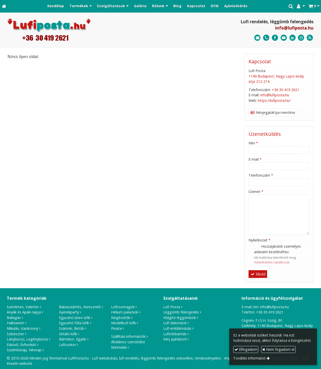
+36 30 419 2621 (285, 89)
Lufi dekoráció (175, 322)
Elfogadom (245, 349)
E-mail (255, 159)
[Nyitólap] (4, 6)
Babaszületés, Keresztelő (80, 306)
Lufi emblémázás (177, 328)
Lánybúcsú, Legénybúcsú (27, 339)
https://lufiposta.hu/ (274, 100)
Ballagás (14, 317)
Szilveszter (15, 333)
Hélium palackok (124, 312)
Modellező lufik (123, 322)
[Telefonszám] (266, 38)
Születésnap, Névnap (24, 349)
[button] (314, 6)
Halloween (15, 322)
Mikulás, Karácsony (22, 328)
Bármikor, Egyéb (72, 339)
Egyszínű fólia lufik (74, 322)
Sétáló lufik (68, 333)
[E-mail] (257, 38)
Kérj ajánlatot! (175, 339)
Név (253, 143)
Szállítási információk (128, 336)
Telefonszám (261, 175)
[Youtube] (283, 38)
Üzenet (256, 191)
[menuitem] (56, 6)
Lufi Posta (171, 306)
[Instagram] (301, 38)
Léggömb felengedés (181, 312)
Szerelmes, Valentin (23, 306)
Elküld (258, 274)
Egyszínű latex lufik (74, 317)
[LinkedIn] (292, 38)
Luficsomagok (122, 306)
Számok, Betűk (71, 328)
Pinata (116, 328)
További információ (249, 358)
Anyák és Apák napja (24, 312)
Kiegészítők (120, 317)
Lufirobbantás (175, 333)
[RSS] (309, 38)
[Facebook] (275, 38)
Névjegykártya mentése (272, 112)
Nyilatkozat (259, 240)
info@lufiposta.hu (294, 28)
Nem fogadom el (278, 349)
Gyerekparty (69, 312)
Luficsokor (67, 344)
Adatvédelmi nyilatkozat (271, 262)
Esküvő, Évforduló (21, 344)
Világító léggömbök (179, 317)
